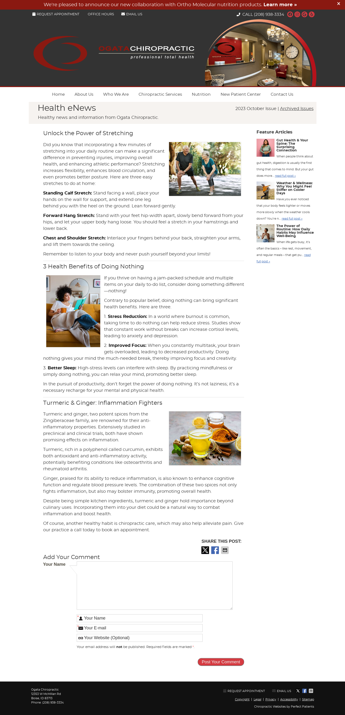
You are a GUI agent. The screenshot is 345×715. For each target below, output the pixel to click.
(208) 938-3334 (269, 14)
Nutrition (201, 94)
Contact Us (282, 94)
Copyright (242, 699)
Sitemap (308, 699)
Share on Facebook (215, 550)
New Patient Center (241, 94)
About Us (84, 94)
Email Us (131, 14)
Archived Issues (297, 109)
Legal (257, 699)
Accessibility (289, 699)
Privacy (270, 699)
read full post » (285, 175)
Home (58, 94)
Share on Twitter (205, 550)
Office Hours (101, 14)
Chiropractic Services (160, 94)
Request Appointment (55, 14)
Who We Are (116, 94)
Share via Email (225, 550)
